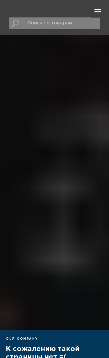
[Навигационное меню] (97, 11)
